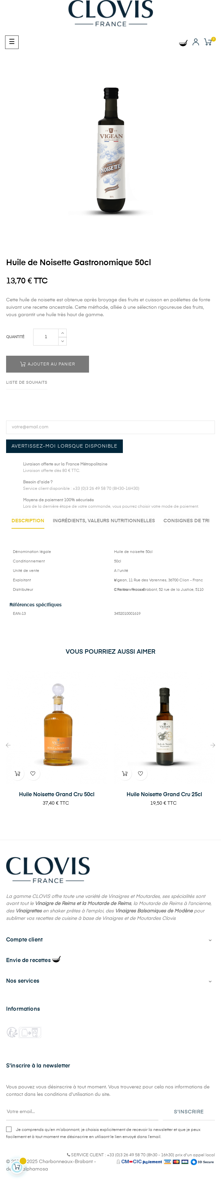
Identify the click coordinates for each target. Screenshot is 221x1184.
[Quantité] (46, 337)
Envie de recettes (33, 969)
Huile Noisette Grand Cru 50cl (56, 803)
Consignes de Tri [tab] (111, 531)
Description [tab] (53, 520)
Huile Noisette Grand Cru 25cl (164, 803)
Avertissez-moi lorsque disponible (64, 446)
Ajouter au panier (47, 364)
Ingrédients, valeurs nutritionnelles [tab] (133, 520)
